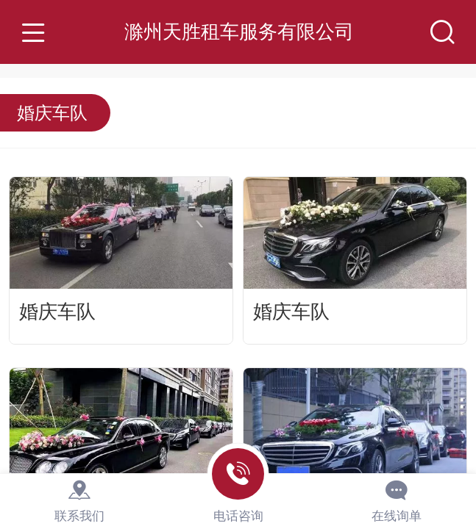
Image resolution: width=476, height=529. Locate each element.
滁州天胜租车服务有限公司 (239, 31)
